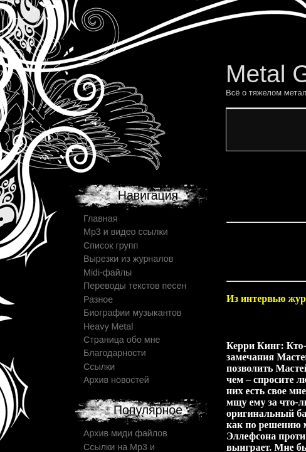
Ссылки (99, 367)
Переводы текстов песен (134, 286)
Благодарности (114, 353)
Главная (100, 218)
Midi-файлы (107, 272)
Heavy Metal (108, 326)
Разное (98, 299)
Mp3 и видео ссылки (125, 232)
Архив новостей (116, 380)
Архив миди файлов (125, 433)
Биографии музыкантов (132, 313)
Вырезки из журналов (128, 259)
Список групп (110, 245)
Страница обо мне (122, 340)
